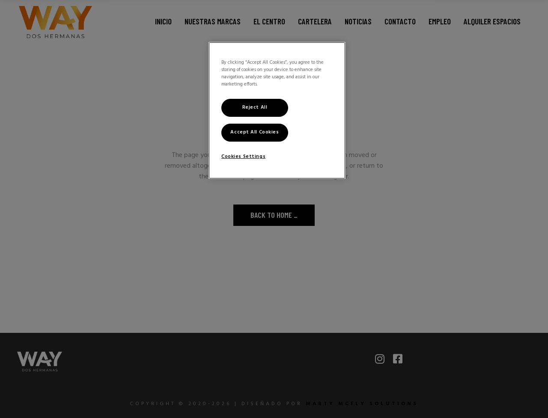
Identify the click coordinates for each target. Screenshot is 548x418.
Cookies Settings (243, 156)
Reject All (255, 107)
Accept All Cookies (254, 132)
